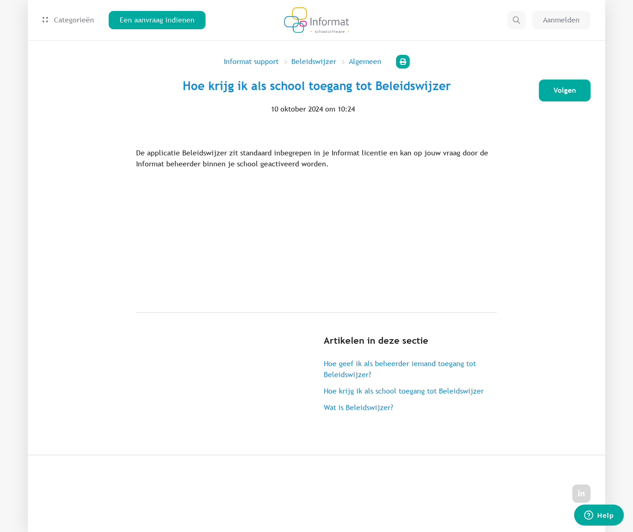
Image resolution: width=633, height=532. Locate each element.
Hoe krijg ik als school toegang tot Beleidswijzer (404, 391)
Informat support (251, 61)
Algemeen (365, 61)
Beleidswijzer (313, 61)
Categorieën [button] (68, 20)
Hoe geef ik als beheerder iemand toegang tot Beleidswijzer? (400, 369)
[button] (516, 20)
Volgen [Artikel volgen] (565, 90)
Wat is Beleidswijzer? (358, 407)
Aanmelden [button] (561, 20)
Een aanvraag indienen (157, 20)
